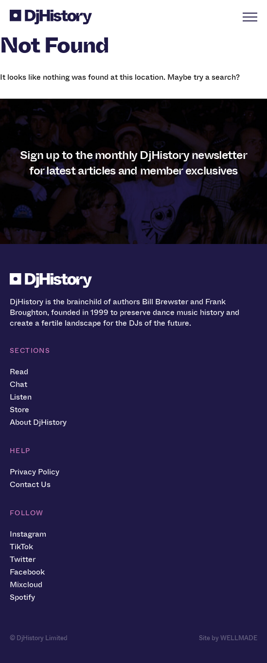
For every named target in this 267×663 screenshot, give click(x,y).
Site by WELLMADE (228, 638)
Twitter (23, 559)
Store (19, 409)
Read (19, 371)
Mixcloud (26, 584)
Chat (18, 384)
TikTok (21, 546)
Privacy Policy (34, 471)
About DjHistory (38, 422)
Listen (21, 396)
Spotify (22, 597)
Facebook (27, 571)
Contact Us (30, 484)
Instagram (28, 534)
